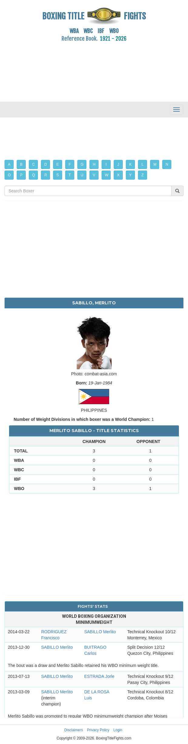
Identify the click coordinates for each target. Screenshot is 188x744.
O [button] (9, 175)
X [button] (118, 175)
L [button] (143, 164)
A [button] (9, 164)
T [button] (70, 175)
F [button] (70, 164)
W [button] (106, 175)
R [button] (45, 175)
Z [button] (142, 175)
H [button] (94, 164)
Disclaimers (73, 730)
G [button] (82, 164)
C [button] (33, 164)
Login (117, 730)
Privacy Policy (98, 730)
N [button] (167, 164)
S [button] (57, 175)
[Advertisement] (94, 68)
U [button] (82, 175)
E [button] (57, 164)
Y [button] (130, 175)
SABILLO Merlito (100, 631)
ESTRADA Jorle (99, 676)
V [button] (94, 175)
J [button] (118, 164)
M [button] (154, 164)
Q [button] (33, 175)
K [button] (130, 164)
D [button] (45, 164)
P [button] (21, 175)
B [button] (21, 164)
